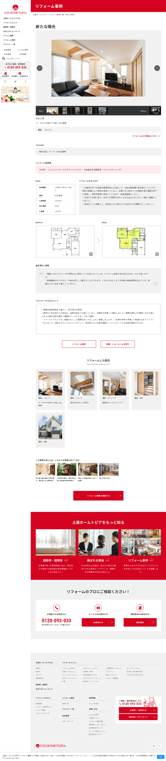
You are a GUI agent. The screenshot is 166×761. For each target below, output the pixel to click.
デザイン (39, 675)
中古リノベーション (69, 678)
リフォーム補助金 (112, 678)
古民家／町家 (88, 671)
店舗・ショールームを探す (117, 344)
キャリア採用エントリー (97, 731)
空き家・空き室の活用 (134, 671)
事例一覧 (65, 703)
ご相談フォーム (94, 718)
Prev (39, 68)
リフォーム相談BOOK (43, 707)
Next (157, 68)
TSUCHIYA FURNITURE (135, 675)
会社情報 (7, 54)
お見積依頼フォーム (96, 728)
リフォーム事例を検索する (103, 496)
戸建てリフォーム (68, 671)
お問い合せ (93, 709)
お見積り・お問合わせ (142, 710)
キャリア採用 (93, 703)
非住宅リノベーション (91, 681)
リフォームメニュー (11, 22)
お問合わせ (102, 622)
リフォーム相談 (79, 344)
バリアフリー (110, 671)
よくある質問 (23, 50)
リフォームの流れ (68, 668)
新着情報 (7, 50)
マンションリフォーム (70, 675)
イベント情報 (8, 35)
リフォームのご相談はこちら (146, 136)
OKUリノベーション (90, 668)
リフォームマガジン (43, 698)
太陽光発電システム (90, 675)
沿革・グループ (67, 721)
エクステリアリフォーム (91, 678)
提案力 (38, 668)
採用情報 (23, 54)
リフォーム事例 (9, 40)
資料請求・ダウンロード (97, 724)
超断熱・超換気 (9, 27)
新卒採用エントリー (96, 734)
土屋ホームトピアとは (11, 18)
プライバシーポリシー (82, 756)
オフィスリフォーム (134, 668)
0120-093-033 (17, 67)
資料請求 (144, 622)
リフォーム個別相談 (96, 721)
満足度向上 (40, 678)
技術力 (38, 671)
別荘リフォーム (111, 675)
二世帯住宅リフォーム (113, 668)
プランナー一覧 (9, 44)
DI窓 (63, 681)
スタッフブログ (42, 713)
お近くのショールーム (11, 31)
